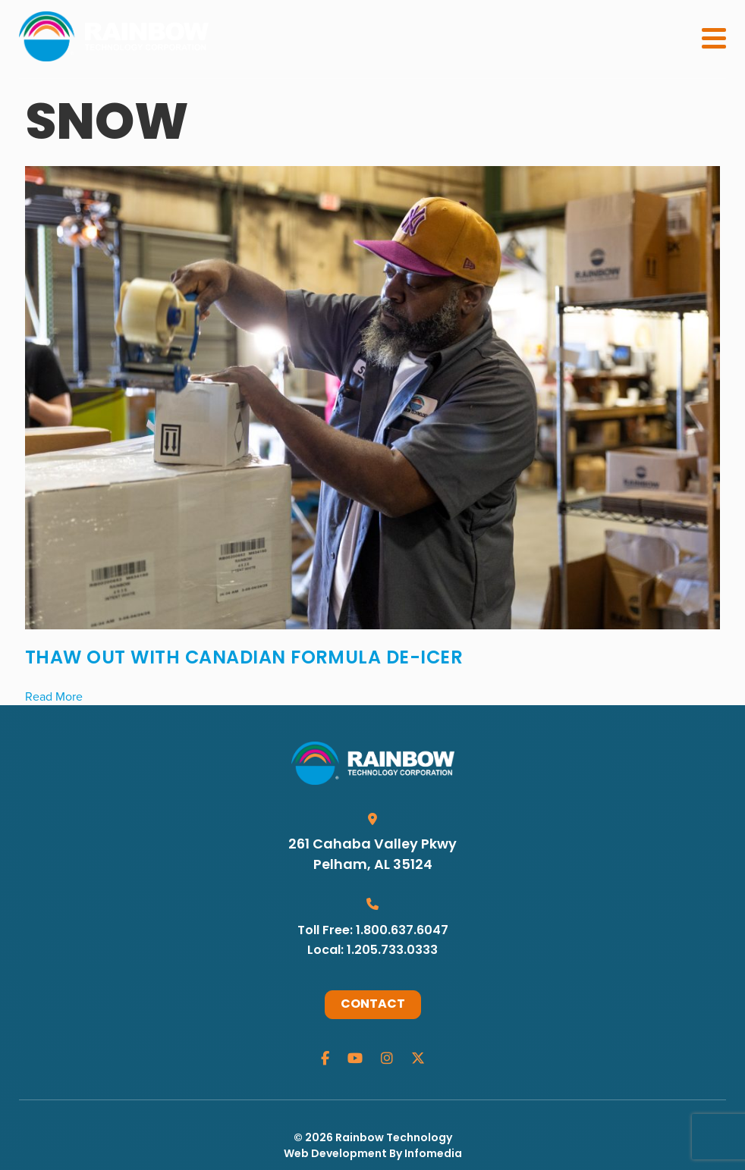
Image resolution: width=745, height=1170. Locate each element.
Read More (54, 696)
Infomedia (433, 1154)
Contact (373, 1004)
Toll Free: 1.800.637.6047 (372, 931)
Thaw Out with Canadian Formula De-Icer (244, 659)
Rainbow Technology (393, 1138)
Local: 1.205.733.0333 (372, 951)
